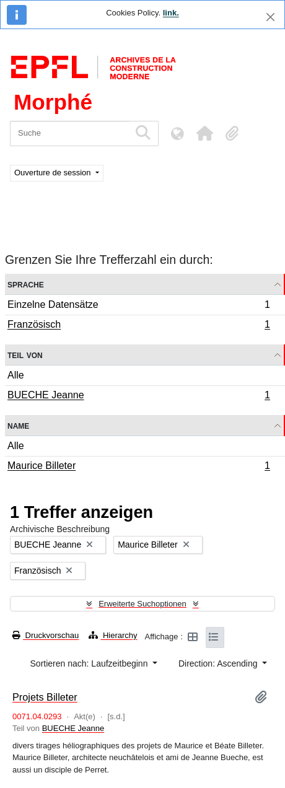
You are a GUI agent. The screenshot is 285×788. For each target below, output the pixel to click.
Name (18, 425)
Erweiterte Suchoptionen (142, 603)
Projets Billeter (44, 697)
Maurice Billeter (138, 467)
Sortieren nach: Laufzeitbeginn (90, 663)
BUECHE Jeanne (138, 396)
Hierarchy (113, 635)
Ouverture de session (53, 172)
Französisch (138, 326)
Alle (15, 375)
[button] (204, 133)
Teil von (25, 355)
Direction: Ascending (219, 663)
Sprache (25, 284)
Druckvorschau (45, 635)
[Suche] (69, 133)
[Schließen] (270, 17)
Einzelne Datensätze (138, 306)
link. (171, 12)
